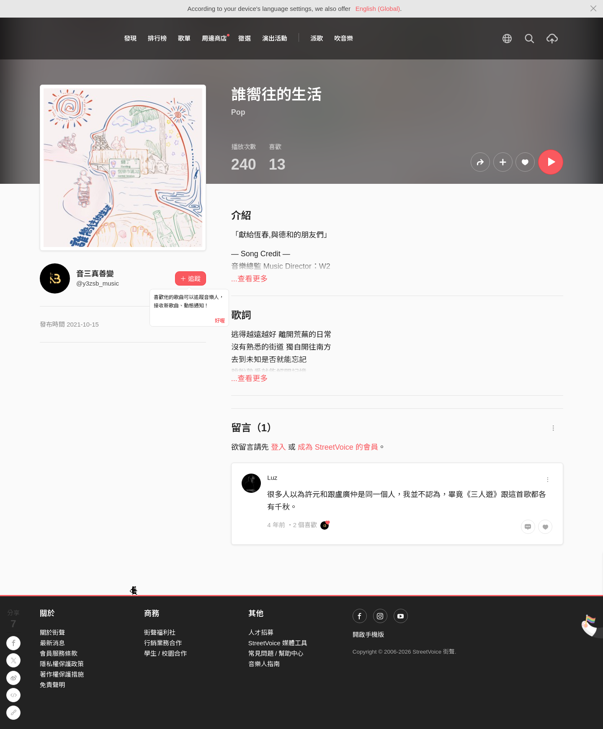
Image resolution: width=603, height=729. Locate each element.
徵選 (244, 38)
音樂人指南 (264, 663)
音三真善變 (95, 274)
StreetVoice (74, 38)
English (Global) (378, 8)
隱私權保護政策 (62, 663)
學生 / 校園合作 (165, 653)
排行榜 (157, 38)
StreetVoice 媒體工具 (277, 643)
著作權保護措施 (62, 674)
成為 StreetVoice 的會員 (338, 447)
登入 (278, 447)
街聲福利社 (159, 632)
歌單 (184, 38)
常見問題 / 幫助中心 (276, 653)
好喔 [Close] (220, 321)
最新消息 (52, 643)
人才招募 (260, 632)
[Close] (593, 9)
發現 (130, 38)
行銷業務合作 (163, 643)
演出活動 (274, 38)
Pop (238, 112)
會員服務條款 (58, 653)
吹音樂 (343, 38)
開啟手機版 (368, 634)
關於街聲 (52, 632)
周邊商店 (215, 38)
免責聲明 (52, 684)
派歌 (316, 38)
